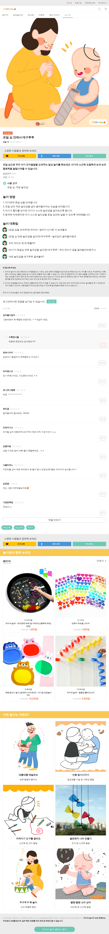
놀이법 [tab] (68, 15)
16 (102, 363)
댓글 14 (6, 142)
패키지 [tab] (5, 15)
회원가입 (78, 3)
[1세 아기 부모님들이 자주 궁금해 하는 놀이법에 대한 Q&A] (26, 292)
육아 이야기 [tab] (54, 15)
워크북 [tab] (31, 15)
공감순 (96, 308)
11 (102, 381)
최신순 (103, 308)
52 (102, 325)
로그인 (69, 3)
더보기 (101, 560)
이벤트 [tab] (41, 15)
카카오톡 (15, 156)
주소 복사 (89, 156)
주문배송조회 (90, 3)
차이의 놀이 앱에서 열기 (54, 929)
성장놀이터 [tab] (18, 15)
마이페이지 (102, 3)
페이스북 (50, 156)
